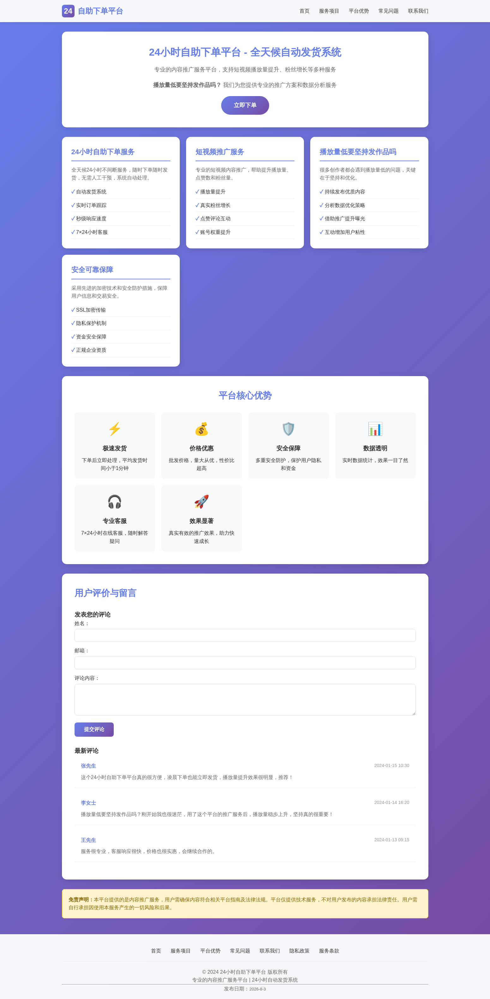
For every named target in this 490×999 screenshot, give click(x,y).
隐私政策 (299, 950)
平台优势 (359, 11)
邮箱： (82, 650)
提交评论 (94, 729)
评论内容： (87, 678)
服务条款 (329, 950)
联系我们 (418, 11)
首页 (304, 11)
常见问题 (388, 11)
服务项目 (329, 11)
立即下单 (245, 105)
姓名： (82, 623)
